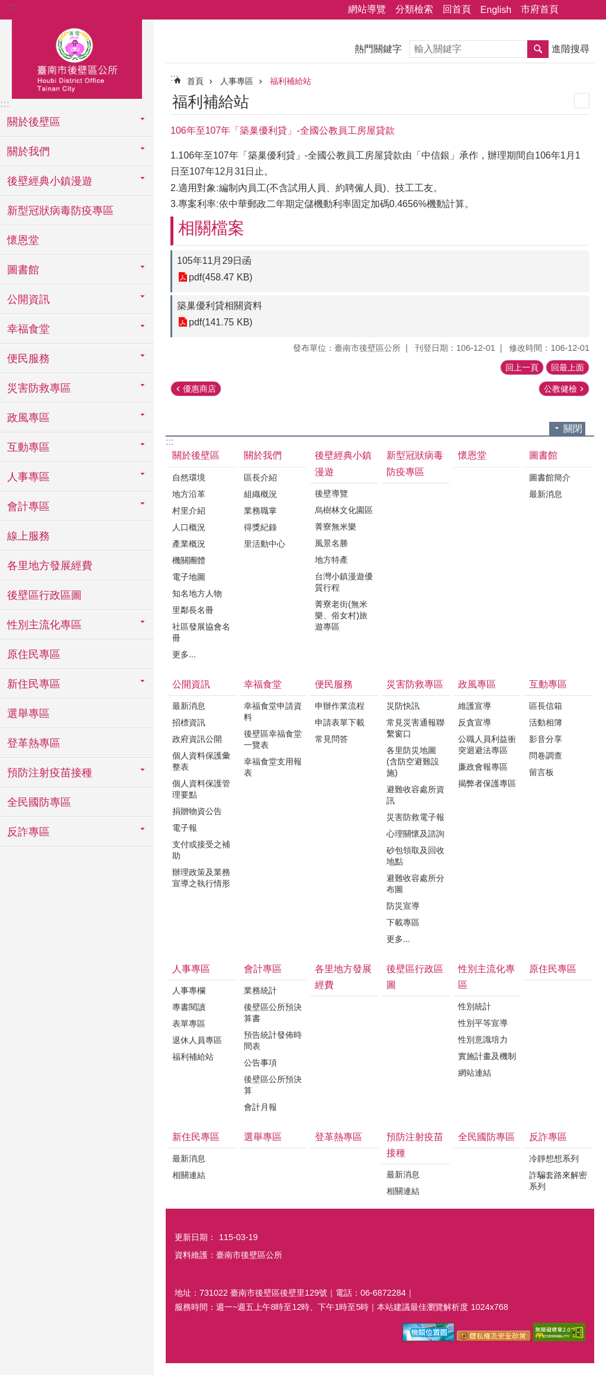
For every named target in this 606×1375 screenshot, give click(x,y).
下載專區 (403, 922)
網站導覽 (367, 9)
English (496, 10)
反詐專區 (548, 1137)
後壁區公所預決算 (273, 1084)
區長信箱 (545, 706)
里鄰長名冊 (193, 610)
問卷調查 (545, 755)
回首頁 (457, 9)
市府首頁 (540, 9)
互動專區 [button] (28, 447)
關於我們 (263, 455)
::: (13, 7)
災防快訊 (403, 706)
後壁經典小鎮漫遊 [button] (49, 181)
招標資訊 (188, 722)
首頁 (195, 81)
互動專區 (548, 684)
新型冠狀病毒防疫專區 (60, 211)
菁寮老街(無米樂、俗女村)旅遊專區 (341, 615)
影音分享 (545, 739)
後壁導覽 (331, 493)
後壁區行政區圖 (44, 595)
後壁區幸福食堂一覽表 (273, 739)
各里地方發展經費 (49, 566)
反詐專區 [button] (28, 832)
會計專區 (263, 969)
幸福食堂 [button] (28, 329)
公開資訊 (191, 684)
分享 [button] (573, 10)
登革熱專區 (33, 743)
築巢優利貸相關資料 (219, 306)
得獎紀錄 (260, 527)
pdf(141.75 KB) (221, 322)
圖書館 (543, 455)
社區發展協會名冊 (201, 632)
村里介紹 (188, 510)
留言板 (541, 772)
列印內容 (581, 100)
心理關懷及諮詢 (415, 833)
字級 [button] (590, 10)
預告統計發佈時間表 (273, 1040)
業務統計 (260, 990)
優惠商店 (199, 388)
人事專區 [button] (28, 477)
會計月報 (260, 1107)
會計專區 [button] (28, 506)
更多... (184, 654)
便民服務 (334, 684)
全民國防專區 (39, 802)
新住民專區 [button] (33, 684)
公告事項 (260, 1062)
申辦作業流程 (340, 706)
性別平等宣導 (483, 1023)
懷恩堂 (23, 240)
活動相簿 (545, 722)
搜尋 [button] (538, 49)
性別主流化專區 (486, 977)
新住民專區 (196, 1137)
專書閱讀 (188, 1007)
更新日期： (195, 1237)
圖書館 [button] (23, 270)
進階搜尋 (570, 49)
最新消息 (545, 494)
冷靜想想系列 (554, 1158)
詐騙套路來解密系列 (558, 1180)
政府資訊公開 (197, 739)
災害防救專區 (414, 684)
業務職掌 (260, 510)
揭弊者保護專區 (487, 783)
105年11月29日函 (214, 261)
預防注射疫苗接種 (414, 1145)
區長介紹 (260, 477)
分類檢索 (414, 9)
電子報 (184, 827)
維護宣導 (474, 706)
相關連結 (188, 1175)
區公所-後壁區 (77, 57)
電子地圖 (188, 577)
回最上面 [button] (567, 367)
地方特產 (331, 559)
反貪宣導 (474, 722)
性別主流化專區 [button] (44, 625)
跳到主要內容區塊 (6, 6)
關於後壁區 (196, 455)
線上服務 (28, 536)
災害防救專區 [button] (39, 388)
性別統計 (474, 1006)
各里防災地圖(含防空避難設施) (412, 761)
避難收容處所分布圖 (415, 883)
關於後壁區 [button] (33, 122)
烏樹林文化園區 (344, 510)
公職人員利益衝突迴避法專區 (487, 744)
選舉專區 (28, 713)
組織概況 (260, 494)
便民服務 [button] (28, 358)
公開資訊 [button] (28, 299)
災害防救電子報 (415, 817)
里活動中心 (264, 543)
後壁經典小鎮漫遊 (343, 463)
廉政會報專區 (483, 767)
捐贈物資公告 (197, 811)
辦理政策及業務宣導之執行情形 (201, 877)
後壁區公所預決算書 (273, 1012)
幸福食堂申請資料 (273, 711)
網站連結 (474, 1072)
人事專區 (236, 81)
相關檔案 (211, 228)
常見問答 (331, 739)
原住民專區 (33, 654)
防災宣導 (403, 906)
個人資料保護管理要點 (201, 789)
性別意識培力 (483, 1039)
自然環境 (188, 477)
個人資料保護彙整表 (201, 761)
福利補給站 (290, 81)
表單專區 (188, 1023)
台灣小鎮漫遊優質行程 (344, 582)
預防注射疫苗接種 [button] (49, 773)
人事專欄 (188, 990)
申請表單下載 (340, 722)
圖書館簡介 (549, 477)
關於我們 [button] (28, 151)
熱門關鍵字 (378, 49)
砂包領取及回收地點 (415, 855)
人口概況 (188, 527)
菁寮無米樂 (335, 526)
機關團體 (188, 560)
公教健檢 (560, 388)
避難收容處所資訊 (415, 795)
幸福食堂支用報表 (273, 767)
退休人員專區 (197, 1040)
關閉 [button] (572, 429)
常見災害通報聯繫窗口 (415, 728)
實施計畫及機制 (487, 1056)
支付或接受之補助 (201, 850)
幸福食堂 (263, 684)
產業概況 (188, 543)
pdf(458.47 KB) (221, 277)
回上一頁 (522, 367)
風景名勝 (331, 543)
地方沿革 (188, 494)
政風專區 (477, 684)
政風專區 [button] (28, 418)
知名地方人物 (197, 593)
